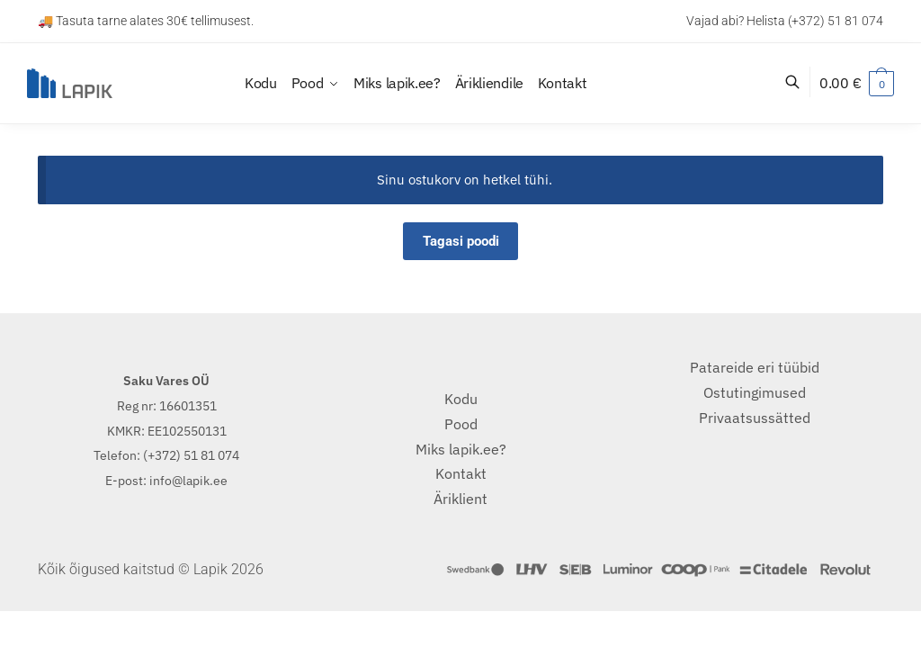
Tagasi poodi (461, 241)
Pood (461, 424)
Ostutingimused (754, 392)
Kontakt (461, 473)
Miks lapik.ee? (461, 449)
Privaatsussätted (754, 418)
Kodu (461, 399)
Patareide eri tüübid (754, 367)
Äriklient (460, 499)
